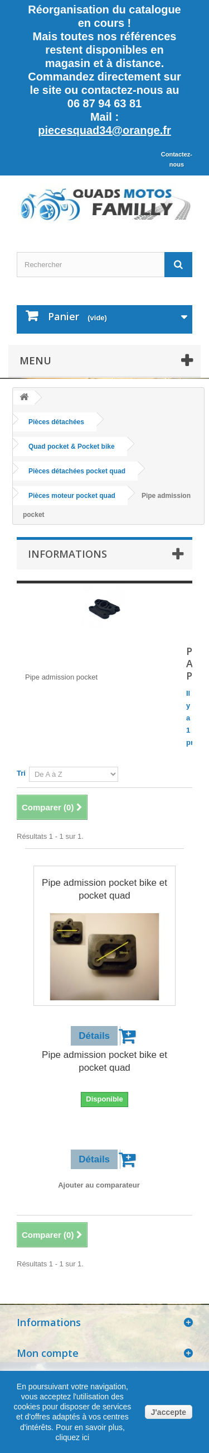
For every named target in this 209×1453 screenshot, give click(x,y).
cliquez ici (73, 1437)
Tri (21, 773)
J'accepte (168, 1412)
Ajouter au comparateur (99, 1185)
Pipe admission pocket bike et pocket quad (104, 889)
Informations (67, 554)
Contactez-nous (176, 159)
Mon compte (48, 1353)
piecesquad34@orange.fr (104, 130)
